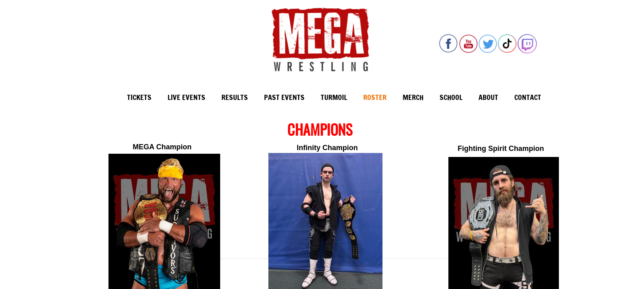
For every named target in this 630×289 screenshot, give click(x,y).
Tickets (139, 97)
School (451, 97)
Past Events (284, 97)
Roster (375, 97)
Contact (527, 97)
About (488, 97)
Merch (413, 97)
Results (234, 97)
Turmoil (334, 97)
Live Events (186, 97)
